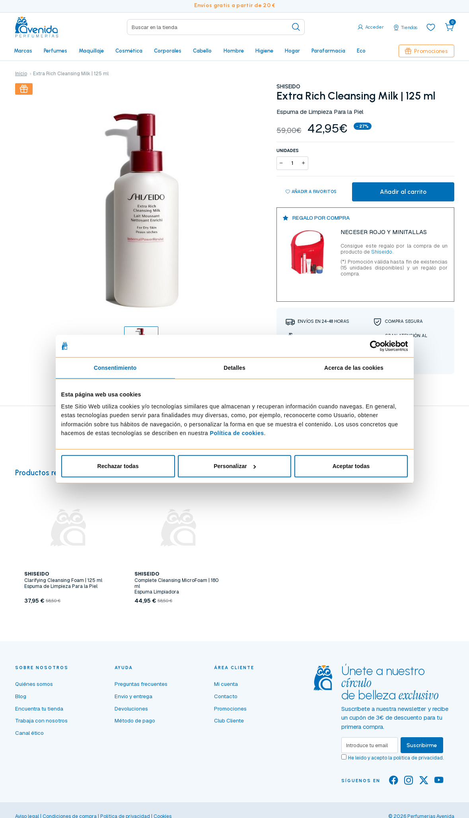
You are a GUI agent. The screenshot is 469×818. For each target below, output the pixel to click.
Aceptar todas (351, 466)
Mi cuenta (226, 683)
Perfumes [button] (55, 50)
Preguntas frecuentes (141, 683)
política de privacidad (418, 758)
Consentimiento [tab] (115, 368)
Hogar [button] (292, 50)
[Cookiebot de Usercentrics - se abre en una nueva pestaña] (373, 345)
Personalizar (235, 466)
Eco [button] (361, 50)
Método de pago (135, 720)
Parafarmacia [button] (328, 50)
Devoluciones (131, 708)
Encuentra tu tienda (39, 708)
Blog (20, 696)
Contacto (225, 696)
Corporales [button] (167, 50)
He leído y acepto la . (396, 758)
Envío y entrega (133, 696)
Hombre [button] (234, 50)
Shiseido (381, 251)
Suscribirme (422, 745)
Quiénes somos (34, 683)
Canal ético (29, 732)
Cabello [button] (202, 50)
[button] (449, 27)
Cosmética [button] (128, 50)
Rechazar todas (118, 466)
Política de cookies (237, 433)
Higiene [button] (264, 50)
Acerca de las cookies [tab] (353, 368)
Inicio (21, 73)
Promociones (426, 51)
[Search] (216, 27)
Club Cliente (229, 720)
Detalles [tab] (234, 368)
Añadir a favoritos (311, 192)
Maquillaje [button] (91, 50)
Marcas (23, 50)
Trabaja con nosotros (41, 720)
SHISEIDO (288, 86)
